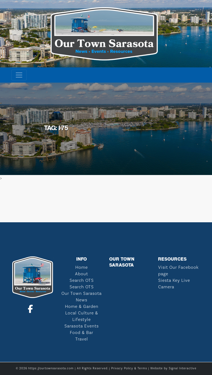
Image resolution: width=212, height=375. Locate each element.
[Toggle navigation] (19, 75)
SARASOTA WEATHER (106, 202)
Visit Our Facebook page (178, 271)
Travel (81, 339)
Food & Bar (81, 332)
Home (81, 267)
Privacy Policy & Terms (129, 368)
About (81, 274)
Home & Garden (81, 306)
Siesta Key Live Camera (174, 284)
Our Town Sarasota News (81, 297)
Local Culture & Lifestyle (81, 316)
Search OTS (82, 280)
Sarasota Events (81, 326)
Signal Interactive (183, 368)
